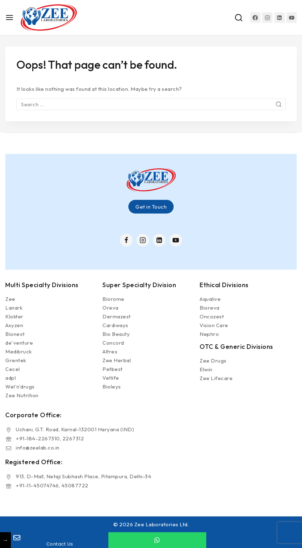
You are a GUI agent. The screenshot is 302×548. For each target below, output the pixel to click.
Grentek (15, 360)
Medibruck (18, 351)
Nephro (209, 334)
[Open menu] (9, 17)
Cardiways (115, 325)
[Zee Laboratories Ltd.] (49, 17)
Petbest (112, 369)
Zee (10, 299)
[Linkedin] (279, 17)
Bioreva (210, 307)
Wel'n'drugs (20, 386)
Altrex (110, 351)
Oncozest (212, 316)
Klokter (14, 316)
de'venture (19, 342)
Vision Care (214, 325)
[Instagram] (267, 17)
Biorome (113, 299)
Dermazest (116, 316)
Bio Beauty (116, 334)
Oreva (110, 307)
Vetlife (110, 377)
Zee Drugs (213, 360)
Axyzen (14, 325)
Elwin (206, 369)
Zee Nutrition (22, 395)
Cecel (12, 369)
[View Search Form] (238, 17)
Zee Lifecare (216, 378)
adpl (10, 377)
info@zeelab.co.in (38, 447)
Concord (113, 342)
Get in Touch (151, 206)
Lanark (13, 307)
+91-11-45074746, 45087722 (52, 485)
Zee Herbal (116, 360)
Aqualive (210, 299)
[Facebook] (255, 17)
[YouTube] (291, 17)
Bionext (15, 334)
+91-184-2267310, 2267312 (50, 438)
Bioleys (111, 386)
